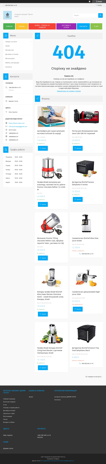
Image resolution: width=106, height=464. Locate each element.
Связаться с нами (9, 413)
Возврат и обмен (9, 422)
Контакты (83, 26)
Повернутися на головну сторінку (69, 91)
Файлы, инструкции (12, 63)
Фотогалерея (10, 58)
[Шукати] (100, 15)
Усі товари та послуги (93, 377)
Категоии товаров (9, 402)
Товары (22, 26)
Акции (7, 46)
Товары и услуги (11, 42)
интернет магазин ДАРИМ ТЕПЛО (65, 397)
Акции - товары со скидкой (42, 26)
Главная (9, 26)
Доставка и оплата (66, 26)
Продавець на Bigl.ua (53, 459)
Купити (44, 148)
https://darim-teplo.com (16, 123)
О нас (96, 26)
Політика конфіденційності (66, 461)
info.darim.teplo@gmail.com (18, 126)
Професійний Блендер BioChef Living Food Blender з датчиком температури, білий (49, 350)
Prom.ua (63, 457)
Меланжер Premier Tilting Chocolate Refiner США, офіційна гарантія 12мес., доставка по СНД (50, 240)
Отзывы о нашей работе (11, 407)
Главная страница (9, 399)
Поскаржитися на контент (49, 461)
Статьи (5, 419)
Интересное (9, 50)
